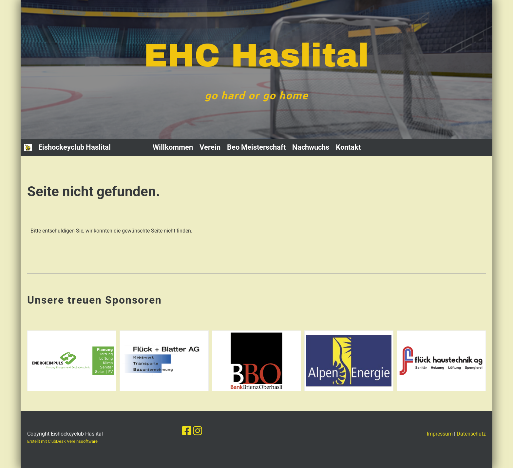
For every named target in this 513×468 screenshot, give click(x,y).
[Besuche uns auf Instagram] (197, 431)
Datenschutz (471, 434)
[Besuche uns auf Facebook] (186, 431)
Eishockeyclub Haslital (74, 147)
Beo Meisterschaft (256, 147)
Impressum (440, 434)
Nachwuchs (310, 147)
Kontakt (348, 147)
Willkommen (173, 147)
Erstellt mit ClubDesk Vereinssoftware (62, 441)
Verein (210, 147)
